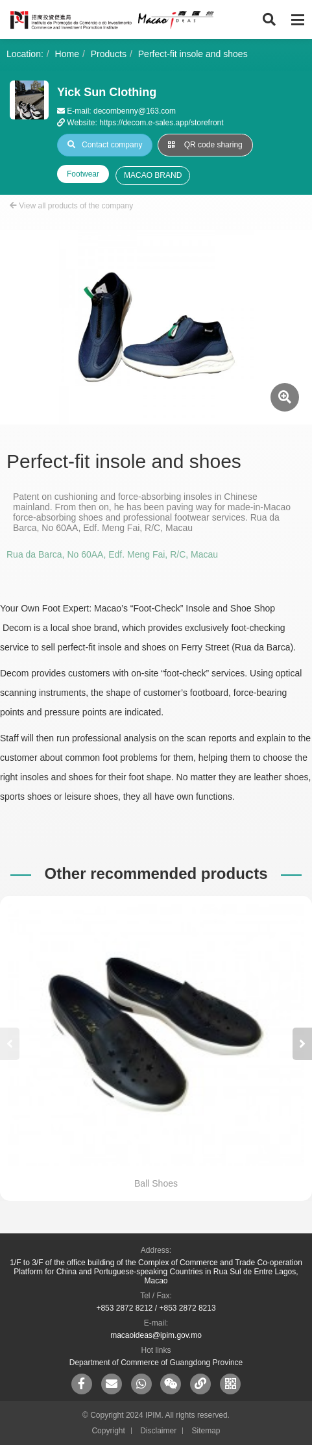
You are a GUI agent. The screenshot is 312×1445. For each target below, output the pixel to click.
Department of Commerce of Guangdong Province (156, 1362)
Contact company (104, 144)
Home (67, 54)
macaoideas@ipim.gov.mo (156, 1335)
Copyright (108, 1430)
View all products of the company (71, 205)
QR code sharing (205, 144)
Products (108, 54)
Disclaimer (158, 1430)
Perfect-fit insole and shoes (193, 54)
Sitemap (206, 1430)
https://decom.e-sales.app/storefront (161, 122)
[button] (302, 1044)
